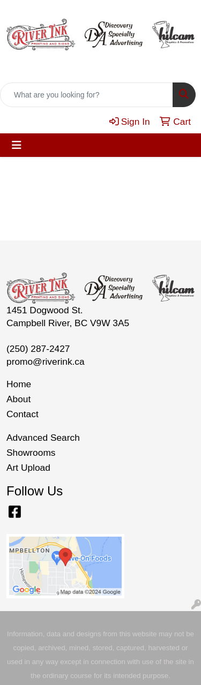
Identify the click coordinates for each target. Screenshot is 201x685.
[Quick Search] (86, 94)
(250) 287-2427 (38, 348)
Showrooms (31, 452)
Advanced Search (43, 437)
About (18, 399)
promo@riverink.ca (45, 361)
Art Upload (28, 467)
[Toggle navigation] (16, 145)
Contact (22, 414)
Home (18, 384)
